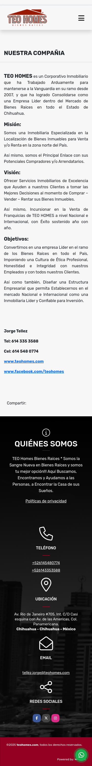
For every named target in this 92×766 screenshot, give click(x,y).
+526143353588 (46, 570)
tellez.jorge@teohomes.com (46, 672)
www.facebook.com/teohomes (34, 371)
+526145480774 (46, 563)
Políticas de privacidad (46, 501)
